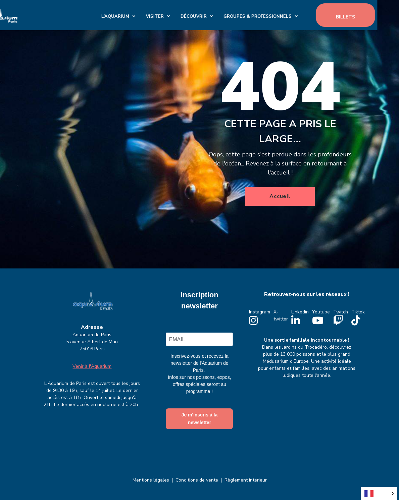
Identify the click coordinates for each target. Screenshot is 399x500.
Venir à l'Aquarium (91, 366)
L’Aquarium (137, 15)
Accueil (280, 196)
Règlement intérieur (246, 480)
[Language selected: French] (379, 493)
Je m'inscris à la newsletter (200, 418)
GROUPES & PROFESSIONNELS (280, 15)
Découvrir (216, 15)
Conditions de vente (197, 480)
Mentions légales (151, 480)
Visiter (177, 15)
